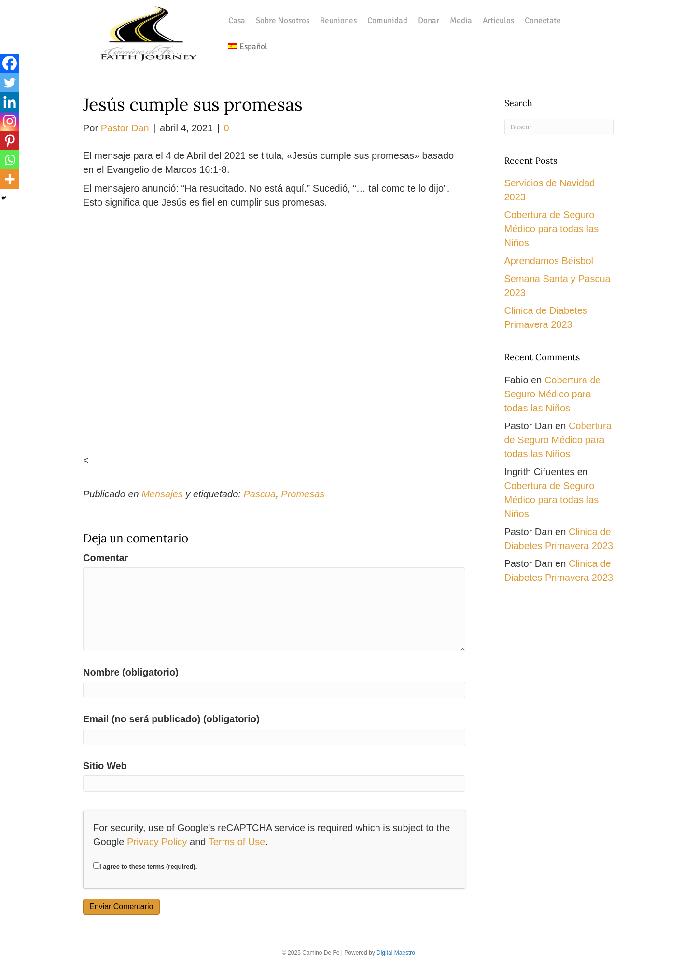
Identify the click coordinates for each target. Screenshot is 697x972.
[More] (9, 179)
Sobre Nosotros (282, 20)
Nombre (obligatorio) (131, 672)
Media (461, 20)
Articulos (498, 20)
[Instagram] (9, 121)
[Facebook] (9, 63)
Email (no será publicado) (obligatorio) (171, 719)
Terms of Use (237, 841)
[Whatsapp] (9, 159)
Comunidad (387, 20)
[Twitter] (9, 82)
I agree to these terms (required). (145, 866)
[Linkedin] (9, 102)
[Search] (559, 127)
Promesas (302, 494)
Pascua (259, 494)
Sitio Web (105, 766)
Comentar (105, 557)
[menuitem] (248, 47)
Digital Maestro (395, 952)
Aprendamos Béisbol (549, 260)
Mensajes (162, 494)
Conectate (543, 20)
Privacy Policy (157, 841)
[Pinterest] (9, 140)
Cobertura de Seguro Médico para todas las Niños (551, 229)
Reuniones (338, 20)
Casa (236, 20)
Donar (428, 20)
